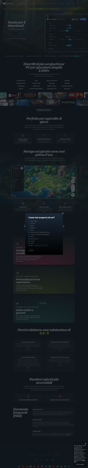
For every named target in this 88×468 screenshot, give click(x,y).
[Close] (85, 444)
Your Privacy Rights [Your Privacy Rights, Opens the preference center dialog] (80, 464)
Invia (31, 250)
